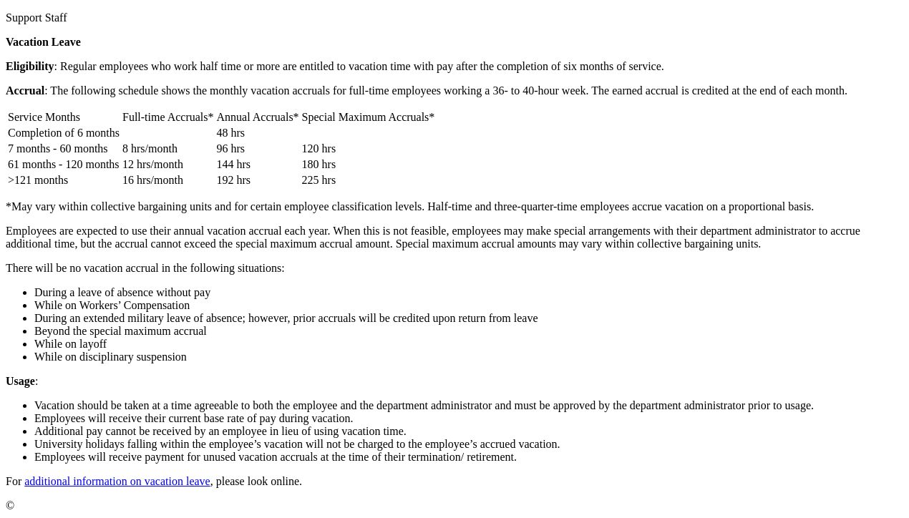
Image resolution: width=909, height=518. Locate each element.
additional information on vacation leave (117, 481)
